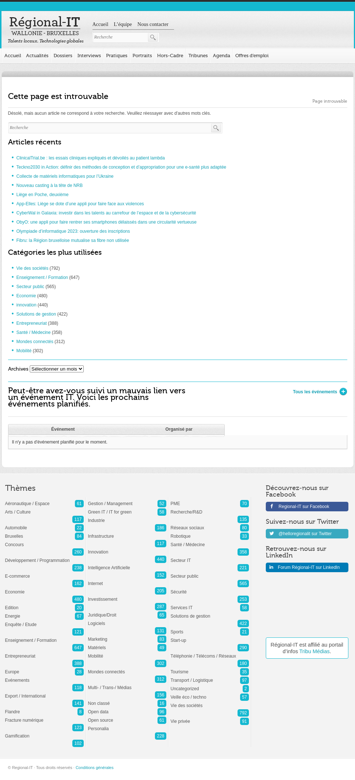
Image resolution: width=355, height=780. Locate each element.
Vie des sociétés (32, 268)
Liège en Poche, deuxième (43, 194)
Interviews (89, 55)
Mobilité (24, 350)
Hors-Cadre (170, 55)
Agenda (221, 55)
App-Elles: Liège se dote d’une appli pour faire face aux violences (80, 203)
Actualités (37, 55)
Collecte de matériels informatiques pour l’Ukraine (65, 176)
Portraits (142, 55)
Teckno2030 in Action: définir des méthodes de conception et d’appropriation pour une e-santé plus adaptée (122, 167)
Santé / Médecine (34, 332)
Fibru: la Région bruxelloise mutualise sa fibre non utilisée (73, 240)
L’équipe (123, 24)
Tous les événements (318, 392)
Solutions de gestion (36, 314)
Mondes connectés (35, 341)
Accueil (101, 24)
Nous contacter (152, 24)
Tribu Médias (314, 651)
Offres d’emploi (252, 55)
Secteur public (30, 286)
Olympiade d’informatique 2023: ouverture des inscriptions (73, 231)
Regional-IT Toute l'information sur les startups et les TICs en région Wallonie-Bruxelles (45, 30)
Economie (26, 295)
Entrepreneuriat (32, 323)
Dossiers (63, 55)
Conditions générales (94, 767)
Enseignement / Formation (42, 277)
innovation (27, 305)
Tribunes (198, 55)
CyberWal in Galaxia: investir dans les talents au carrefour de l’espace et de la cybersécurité (106, 213)
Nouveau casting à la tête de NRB (50, 185)
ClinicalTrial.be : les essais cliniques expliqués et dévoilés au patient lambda (91, 158)
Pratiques (116, 55)
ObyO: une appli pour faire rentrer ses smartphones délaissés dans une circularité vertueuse (107, 222)
